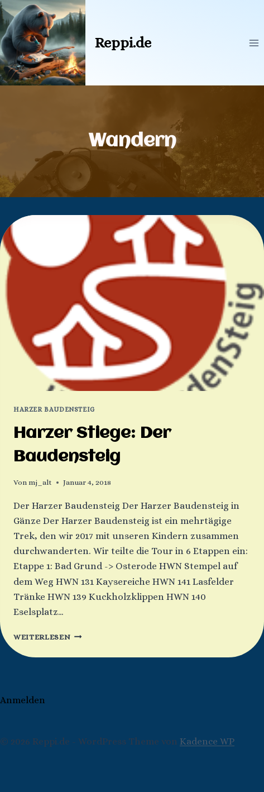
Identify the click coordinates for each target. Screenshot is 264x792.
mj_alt (40, 482)
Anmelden (22, 700)
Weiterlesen (47, 637)
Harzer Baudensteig (54, 409)
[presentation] (132, 303)
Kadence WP (207, 741)
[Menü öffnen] (253, 42)
